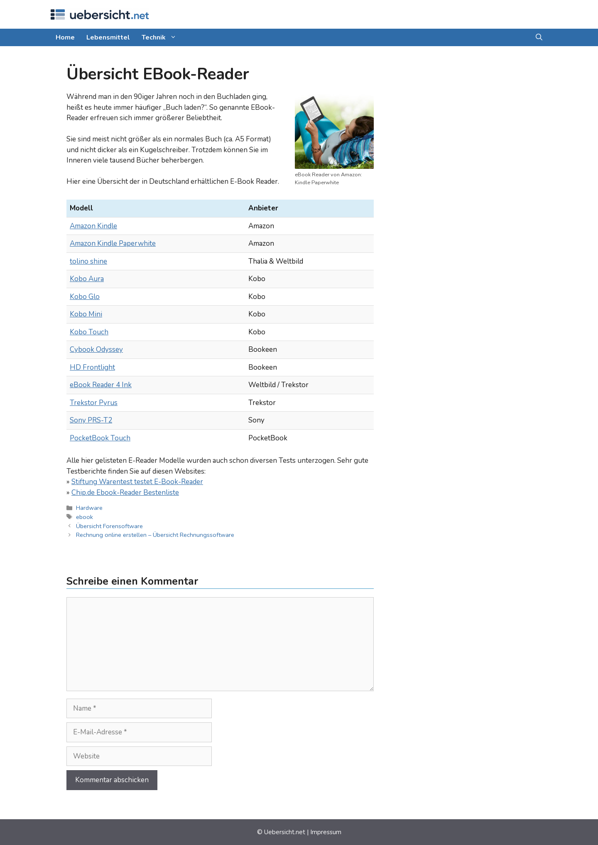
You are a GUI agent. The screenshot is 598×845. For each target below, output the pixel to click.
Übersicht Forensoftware (109, 526)
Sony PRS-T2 (91, 420)
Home (65, 37)
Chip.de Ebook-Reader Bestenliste (125, 492)
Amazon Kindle (93, 226)
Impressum (325, 832)
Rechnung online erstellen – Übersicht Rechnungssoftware (155, 535)
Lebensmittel (108, 37)
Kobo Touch (89, 332)
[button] (539, 37)
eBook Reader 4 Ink (101, 385)
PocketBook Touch (100, 438)
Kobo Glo (85, 296)
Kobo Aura (87, 279)
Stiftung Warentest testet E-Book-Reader (137, 482)
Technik (162, 37)
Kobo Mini (86, 314)
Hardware (89, 508)
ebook (84, 517)
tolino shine (88, 261)
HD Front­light (92, 367)
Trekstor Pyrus (94, 403)
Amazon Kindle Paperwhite (113, 243)
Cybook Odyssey (96, 349)
